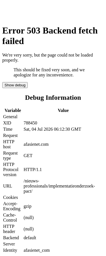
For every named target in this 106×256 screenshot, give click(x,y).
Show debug (15, 85)
